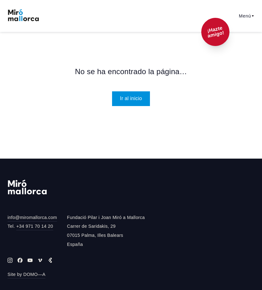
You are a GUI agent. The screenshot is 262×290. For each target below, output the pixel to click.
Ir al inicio (131, 98)
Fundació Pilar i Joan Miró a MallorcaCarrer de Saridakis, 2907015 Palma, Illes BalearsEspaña (106, 231)
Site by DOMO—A (26, 274)
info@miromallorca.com (32, 217)
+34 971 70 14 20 (34, 226)
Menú (246, 15)
